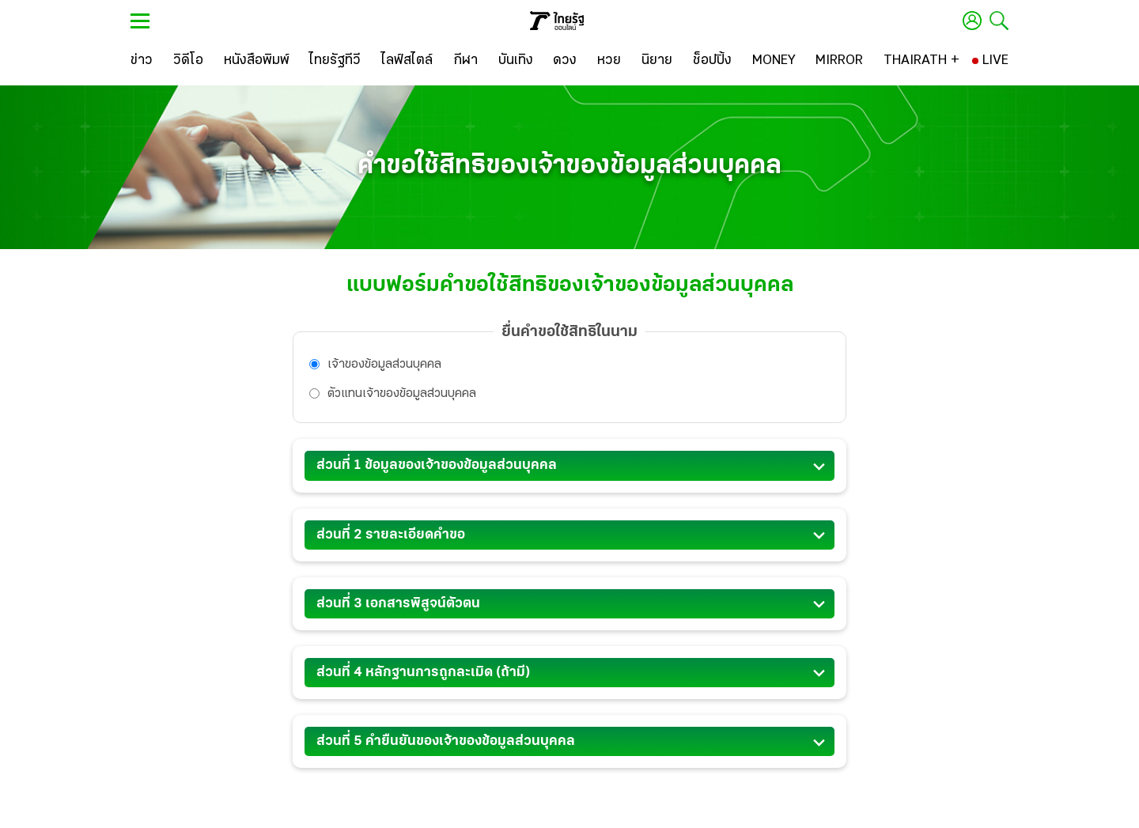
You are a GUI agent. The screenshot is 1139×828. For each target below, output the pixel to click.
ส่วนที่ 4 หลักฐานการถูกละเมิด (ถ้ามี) (569, 675)
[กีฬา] (465, 61)
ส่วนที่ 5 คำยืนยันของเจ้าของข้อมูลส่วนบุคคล (569, 744)
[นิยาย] (656, 61)
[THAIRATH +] (921, 61)
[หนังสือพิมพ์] (256, 61)
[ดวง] (565, 61)
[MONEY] (774, 61)
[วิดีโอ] (188, 61)
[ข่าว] (142, 61)
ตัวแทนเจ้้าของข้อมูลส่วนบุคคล (392, 394)
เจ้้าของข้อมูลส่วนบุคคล (375, 364)
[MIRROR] (839, 61)
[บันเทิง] (515, 61)
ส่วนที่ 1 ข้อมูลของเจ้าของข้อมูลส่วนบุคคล (569, 468)
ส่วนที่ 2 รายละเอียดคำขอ (569, 537)
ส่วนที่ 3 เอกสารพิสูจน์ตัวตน (569, 606)
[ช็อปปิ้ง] (712, 61)
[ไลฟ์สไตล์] (407, 61)
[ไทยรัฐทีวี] (335, 61)
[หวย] (609, 61)
